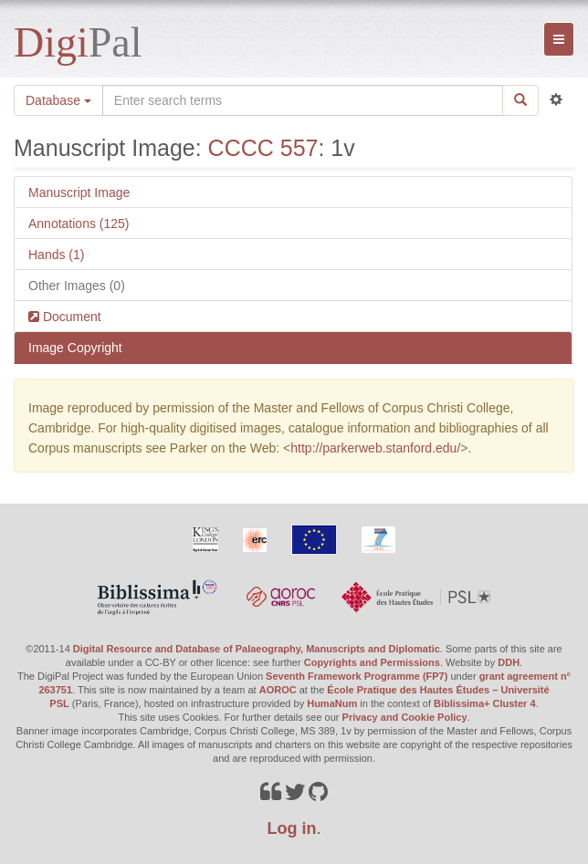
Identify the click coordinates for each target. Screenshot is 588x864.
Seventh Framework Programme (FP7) (356, 676)
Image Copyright (75, 347)
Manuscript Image (79, 192)
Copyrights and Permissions (372, 662)
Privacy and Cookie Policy (404, 717)
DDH (509, 662)
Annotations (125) (79, 223)
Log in (292, 828)
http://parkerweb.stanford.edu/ (375, 448)
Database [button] (58, 100)
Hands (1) (56, 254)
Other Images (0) (76, 285)
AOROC (278, 689)
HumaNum (332, 703)
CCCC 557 (263, 148)
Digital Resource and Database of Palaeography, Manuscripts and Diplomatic (256, 648)
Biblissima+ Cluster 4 (485, 703)
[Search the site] (302, 100)
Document (70, 316)
